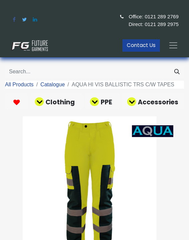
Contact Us (141, 45)
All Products (19, 84)
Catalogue (52, 84)
